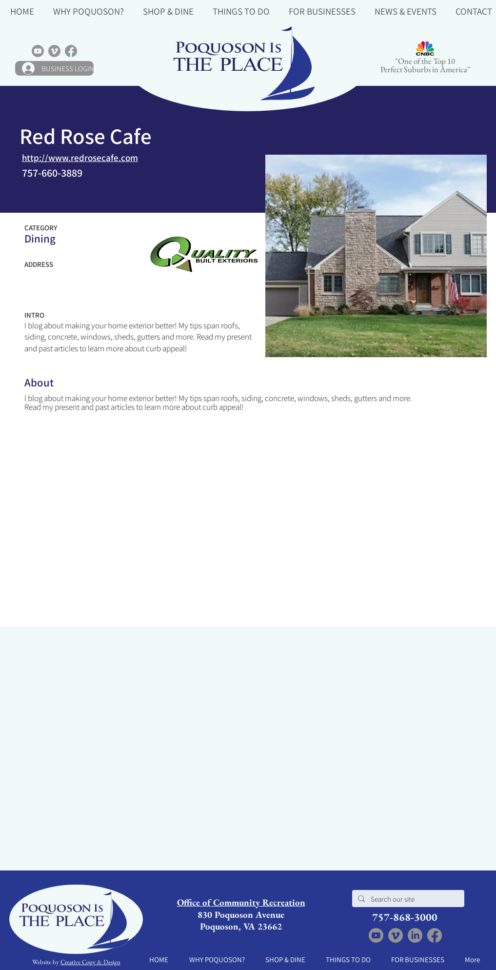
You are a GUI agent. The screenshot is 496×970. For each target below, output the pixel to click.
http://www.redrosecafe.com (80, 157)
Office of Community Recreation (241, 902)
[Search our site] (407, 899)
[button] (89, 11)
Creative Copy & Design (90, 962)
